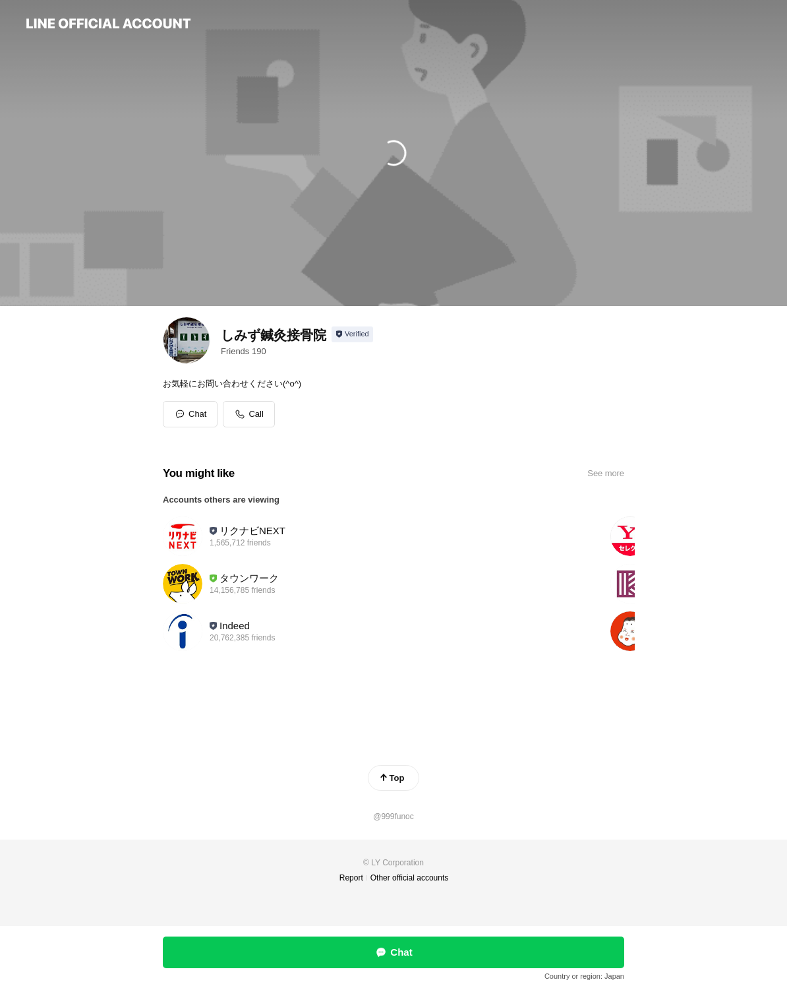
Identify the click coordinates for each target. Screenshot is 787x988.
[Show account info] (352, 334)
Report (351, 877)
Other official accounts (409, 877)
